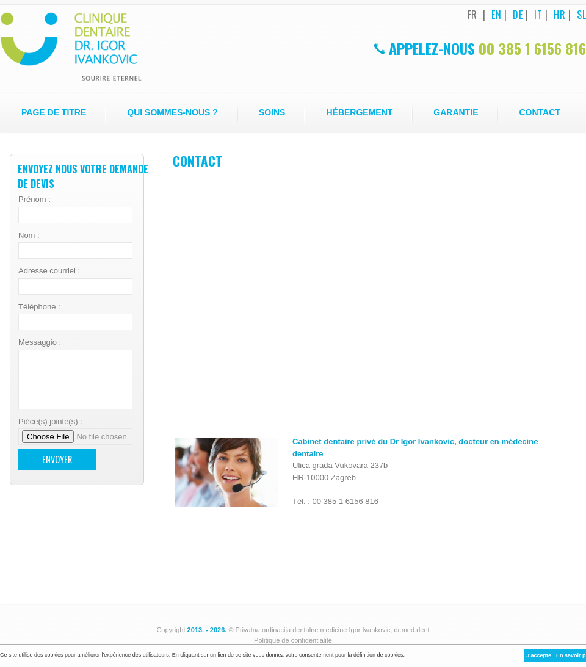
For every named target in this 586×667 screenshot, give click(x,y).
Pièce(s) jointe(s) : (50, 421)
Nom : (29, 235)
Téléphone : (39, 306)
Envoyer (57, 459)
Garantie (455, 112)
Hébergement (359, 112)
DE (518, 14)
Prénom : (34, 199)
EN (496, 14)
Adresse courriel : (49, 270)
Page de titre (53, 112)
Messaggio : (39, 342)
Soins (272, 112)
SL (581, 14)
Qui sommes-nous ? (172, 112)
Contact (539, 112)
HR (559, 14)
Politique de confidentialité (293, 640)
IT (538, 14)
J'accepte (538, 655)
